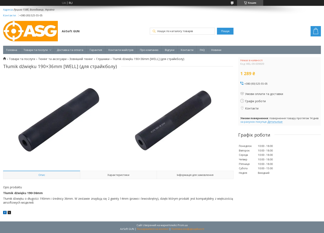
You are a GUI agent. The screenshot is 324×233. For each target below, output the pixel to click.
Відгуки (169, 50)
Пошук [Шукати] (225, 31)
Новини (216, 50)
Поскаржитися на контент (153, 229)
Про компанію (149, 50)
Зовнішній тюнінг (81, 59)
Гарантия (96, 50)
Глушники (103, 59)
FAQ (202, 50)
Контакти (187, 50)
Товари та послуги (36, 50)
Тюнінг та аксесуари (52, 59)
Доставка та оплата (70, 50)
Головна (11, 50)
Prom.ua (183, 225)
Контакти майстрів (120, 50)
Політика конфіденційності (187, 229)
